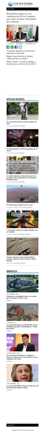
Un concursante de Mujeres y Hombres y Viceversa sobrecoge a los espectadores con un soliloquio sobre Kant (22, 357)
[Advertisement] (22, 80)
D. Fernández (9, 153)
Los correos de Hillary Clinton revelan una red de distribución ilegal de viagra (22, 386)
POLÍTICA (19, 43)
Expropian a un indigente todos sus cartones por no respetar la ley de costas (21, 297)
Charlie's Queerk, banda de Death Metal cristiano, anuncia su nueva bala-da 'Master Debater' (21, 259)
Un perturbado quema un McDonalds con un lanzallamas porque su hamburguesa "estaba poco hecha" (21, 326)
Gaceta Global (9, 126)
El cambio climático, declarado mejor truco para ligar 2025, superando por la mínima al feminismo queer (21, 177)
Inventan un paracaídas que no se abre (19, 205)
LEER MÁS (22, 126)
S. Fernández (10, 43)
